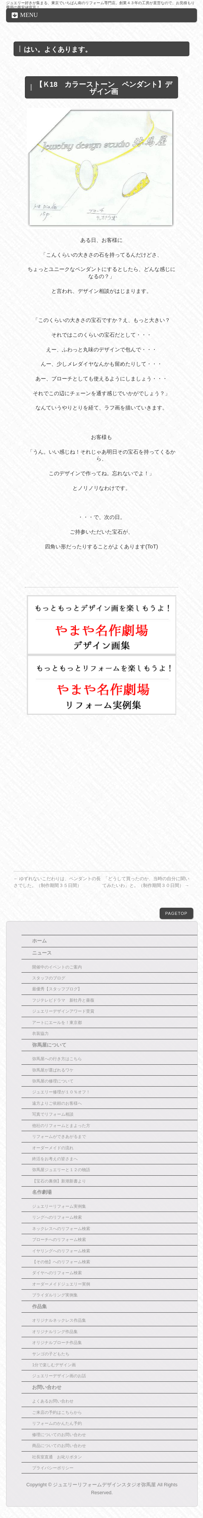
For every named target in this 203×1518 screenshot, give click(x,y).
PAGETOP (176, 913)
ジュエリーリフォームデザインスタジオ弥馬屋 (104, 1484)
